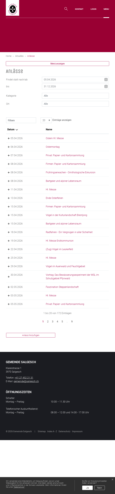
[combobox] (75, 96)
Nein (99, 487)
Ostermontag (42, 146)
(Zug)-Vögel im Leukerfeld (49, 281)
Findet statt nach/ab (17, 79)
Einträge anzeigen (56, 120)
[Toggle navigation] (106, 8)
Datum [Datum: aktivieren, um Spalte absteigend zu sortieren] (11, 129)
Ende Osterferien (44, 212)
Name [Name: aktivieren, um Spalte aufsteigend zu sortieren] (38, 129)
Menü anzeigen (57, 63)
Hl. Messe (40, 203)
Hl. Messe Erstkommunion (49, 273)
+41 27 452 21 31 (24, 431)
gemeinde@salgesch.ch (26, 435)
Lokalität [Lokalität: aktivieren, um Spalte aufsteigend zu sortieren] (75, 129)
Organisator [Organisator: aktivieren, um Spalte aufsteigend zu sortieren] (96, 129)
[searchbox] (75, 96)
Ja (87, 487)
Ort (7, 103)
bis (7, 86)
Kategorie (11, 95)
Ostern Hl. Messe (44, 138)
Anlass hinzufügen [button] (30, 389)
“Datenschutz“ (19, 487)
